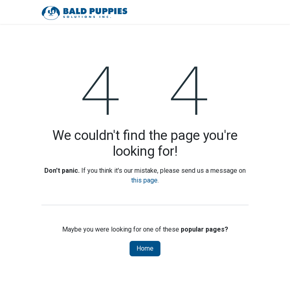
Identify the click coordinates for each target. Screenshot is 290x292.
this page (144, 180)
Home (145, 248)
